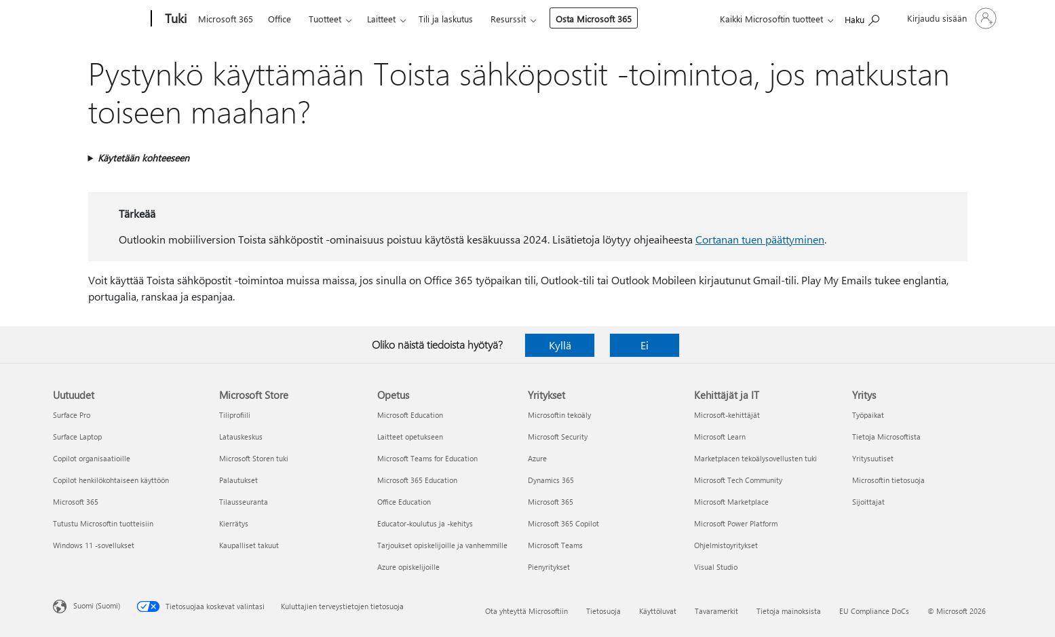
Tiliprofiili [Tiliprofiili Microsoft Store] (234, 415)
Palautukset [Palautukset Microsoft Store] (238, 480)
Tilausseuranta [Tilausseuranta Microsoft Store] (243, 502)
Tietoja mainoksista (788, 611)
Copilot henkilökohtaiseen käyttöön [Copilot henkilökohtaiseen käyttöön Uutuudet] (111, 480)
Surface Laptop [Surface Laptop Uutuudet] (77, 436)
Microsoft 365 (225, 18)
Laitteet (381, 18)
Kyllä (560, 345)
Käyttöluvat (657, 611)
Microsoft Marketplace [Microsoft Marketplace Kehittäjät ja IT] (731, 502)
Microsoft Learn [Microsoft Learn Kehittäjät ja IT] (720, 436)
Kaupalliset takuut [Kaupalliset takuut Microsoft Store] (249, 545)
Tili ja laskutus (446, 18)
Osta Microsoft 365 (594, 18)
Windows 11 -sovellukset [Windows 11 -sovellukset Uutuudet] (93, 545)
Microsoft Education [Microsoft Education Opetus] (410, 415)
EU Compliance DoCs (874, 611)
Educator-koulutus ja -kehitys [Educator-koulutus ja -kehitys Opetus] (425, 523)
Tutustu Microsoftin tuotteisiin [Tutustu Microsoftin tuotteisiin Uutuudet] (103, 523)
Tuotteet (325, 18)
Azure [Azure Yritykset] (537, 458)
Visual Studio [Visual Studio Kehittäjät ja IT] (715, 567)
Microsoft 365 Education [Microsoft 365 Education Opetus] (417, 480)
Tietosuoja (603, 611)
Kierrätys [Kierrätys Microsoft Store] (233, 523)
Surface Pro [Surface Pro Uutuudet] (71, 415)
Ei (644, 345)
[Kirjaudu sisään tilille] (950, 18)
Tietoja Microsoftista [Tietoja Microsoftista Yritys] (886, 436)
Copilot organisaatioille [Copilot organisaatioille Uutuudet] (91, 458)
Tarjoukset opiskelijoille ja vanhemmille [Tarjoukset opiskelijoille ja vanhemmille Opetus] (442, 545)
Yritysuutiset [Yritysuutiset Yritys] (873, 458)
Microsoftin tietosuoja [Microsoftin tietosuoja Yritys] (888, 480)
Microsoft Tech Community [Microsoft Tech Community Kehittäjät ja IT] (738, 480)
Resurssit (508, 18)
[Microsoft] (99, 19)
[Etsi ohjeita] (862, 17)
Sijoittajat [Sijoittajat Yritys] (868, 502)
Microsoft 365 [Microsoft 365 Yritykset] (550, 502)
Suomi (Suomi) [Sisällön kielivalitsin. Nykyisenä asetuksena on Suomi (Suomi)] (96, 605)
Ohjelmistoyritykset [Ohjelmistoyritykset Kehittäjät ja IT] (726, 545)
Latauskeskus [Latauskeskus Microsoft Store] (241, 436)
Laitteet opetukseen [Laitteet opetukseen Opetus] (410, 436)
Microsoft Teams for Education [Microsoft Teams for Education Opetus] (427, 458)
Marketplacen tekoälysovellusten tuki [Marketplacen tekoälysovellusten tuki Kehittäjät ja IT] (755, 458)
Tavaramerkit (716, 611)
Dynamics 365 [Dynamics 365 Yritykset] (551, 480)
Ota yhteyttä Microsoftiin (526, 611)
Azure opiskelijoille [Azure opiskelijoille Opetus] (408, 567)
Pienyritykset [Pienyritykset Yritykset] (549, 567)
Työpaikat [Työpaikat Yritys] (868, 415)
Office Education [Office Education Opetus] (404, 502)
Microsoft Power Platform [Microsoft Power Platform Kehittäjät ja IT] (736, 523)
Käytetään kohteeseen (143, 157)
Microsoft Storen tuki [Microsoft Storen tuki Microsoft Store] (253, 458)
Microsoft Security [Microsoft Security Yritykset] (558, 436)
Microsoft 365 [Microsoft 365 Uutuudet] (75, 502)
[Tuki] (174, 19)
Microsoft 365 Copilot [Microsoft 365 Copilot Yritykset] (563, 523)
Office (279, 18)
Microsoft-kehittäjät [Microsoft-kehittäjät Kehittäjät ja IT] (727, 415)
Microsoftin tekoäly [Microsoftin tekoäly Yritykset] (559, 415)
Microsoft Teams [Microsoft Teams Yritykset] (555, 545)
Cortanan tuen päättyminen (759, 239)
